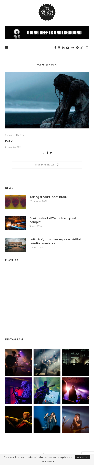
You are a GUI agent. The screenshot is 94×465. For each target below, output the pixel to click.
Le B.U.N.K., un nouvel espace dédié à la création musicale (57, 241)
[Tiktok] (81, 47)
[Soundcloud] (72, 47)
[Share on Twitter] (51, 152)
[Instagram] (59, 47)
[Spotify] (77, 47)
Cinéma (20, 135)
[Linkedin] (63, 47)
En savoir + (48, 461)
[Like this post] (43, 152)
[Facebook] (55, 47)
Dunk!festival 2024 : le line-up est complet (53, 220)
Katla (9, 141)
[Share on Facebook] (47, 152)
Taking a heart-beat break (48, 197)
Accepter (82, 457)
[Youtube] (67, 47)
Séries (8, 135)
